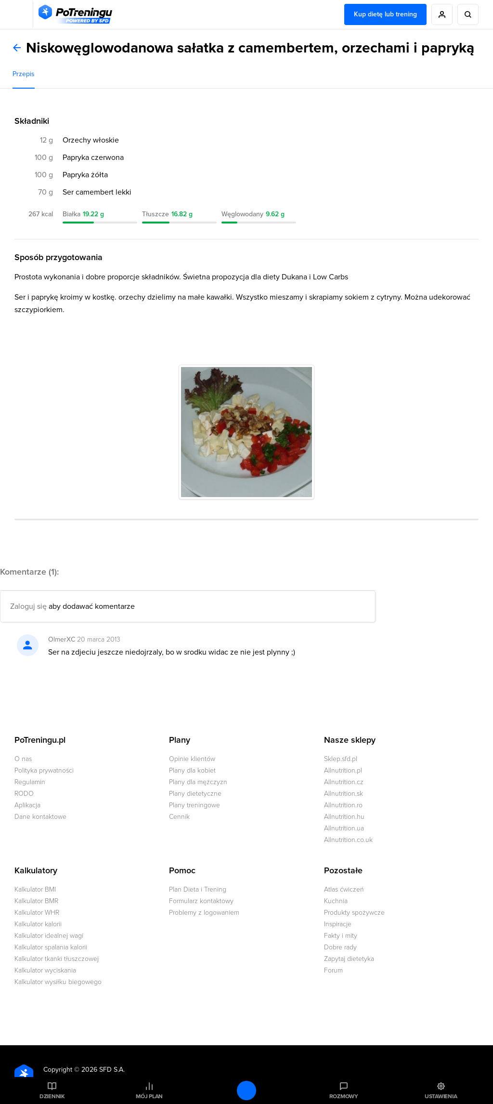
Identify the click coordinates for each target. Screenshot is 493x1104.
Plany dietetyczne (195, 793)
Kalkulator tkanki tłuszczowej (56, 959)
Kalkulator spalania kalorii (50, 947)
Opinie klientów (192, 759)
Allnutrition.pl (343, 770)
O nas (23, 759)
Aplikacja (27, 805)
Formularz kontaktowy (201, 901)
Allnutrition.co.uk (348, 840)
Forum (333, 970)
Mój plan (149, 1096)
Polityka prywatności (44, 770)
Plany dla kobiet (192, 770)
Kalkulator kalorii (38, 924)
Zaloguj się (28, 606)
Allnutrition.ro (343, 805)
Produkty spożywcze (354, 912)
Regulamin (29, 782)
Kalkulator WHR (36, 912)
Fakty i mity (340, 936)
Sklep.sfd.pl (340, 759)
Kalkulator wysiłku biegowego (58, 982)
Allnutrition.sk (343, 793)
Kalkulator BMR (36, 901)
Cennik (179, 817)
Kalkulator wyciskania (45, 970)
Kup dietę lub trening (385, 14)
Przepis (24, 74)
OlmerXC (61, 639)
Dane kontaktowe (40, 817)
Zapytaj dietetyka (349, 959)
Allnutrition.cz (343, 782)
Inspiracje (337, 924)
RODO (24, 793)
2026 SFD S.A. (103, 1069)
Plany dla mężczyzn (198, 782)
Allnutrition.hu (344, 817)
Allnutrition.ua (344, 828)
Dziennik (52, 1096)
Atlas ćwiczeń (344, 889)
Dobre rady (340, 947)
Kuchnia (336, 901)
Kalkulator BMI (35, 889)
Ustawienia (441, 1096)
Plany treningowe (194, 805)
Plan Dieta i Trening (197, 889)
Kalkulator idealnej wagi (48, 936)
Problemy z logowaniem (204, 912)
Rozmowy (343, 1096)
